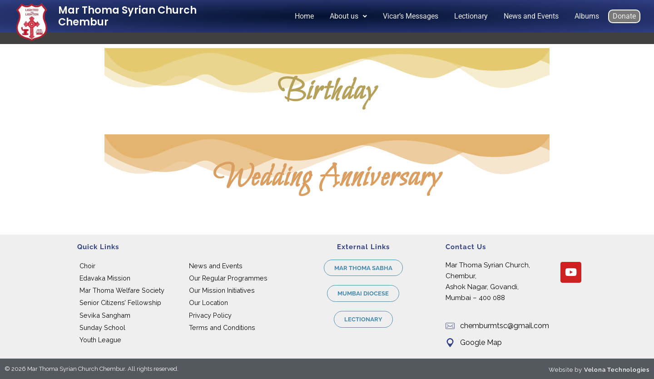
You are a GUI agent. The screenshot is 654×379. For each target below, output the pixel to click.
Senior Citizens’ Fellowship (120, 302)
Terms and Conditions (222, 327)
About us (348, 16)
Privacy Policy (210, 315)
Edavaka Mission (104, 278)
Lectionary (471, 16)
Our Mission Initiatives (222, 290)
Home (304, 16)
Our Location (208, 302)
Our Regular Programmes (228, 278)
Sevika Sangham (104, 315)
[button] (348, 16)
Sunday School (102, 327)
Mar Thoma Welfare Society (121, 290)
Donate (624, 16)
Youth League (100, 340)
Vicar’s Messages (410, 16)
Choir (87, 266)
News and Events (531, 16)
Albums (587, 16)
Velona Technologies (616, 369)
